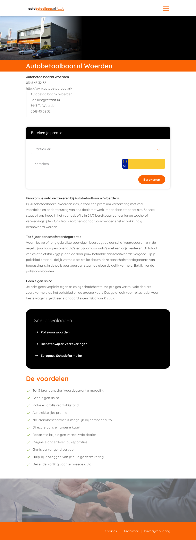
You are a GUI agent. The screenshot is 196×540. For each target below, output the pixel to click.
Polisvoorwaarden (55, 332)
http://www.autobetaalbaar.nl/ (49, 88)
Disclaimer (130, 531)
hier (146, 265)
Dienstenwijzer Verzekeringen (64, 344)
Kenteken (41, 164)
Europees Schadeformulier (61, 356)
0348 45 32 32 (36, 83)
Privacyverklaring (157, 531)
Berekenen (151, 179)
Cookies (111, 531)
